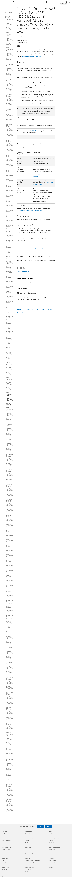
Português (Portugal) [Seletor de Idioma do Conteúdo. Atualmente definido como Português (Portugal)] (7, 875)
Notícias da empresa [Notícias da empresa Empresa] (52, 860)
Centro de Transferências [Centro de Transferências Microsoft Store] (29, 835)
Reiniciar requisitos (38, 56)
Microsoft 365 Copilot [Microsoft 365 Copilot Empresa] (5, 867)
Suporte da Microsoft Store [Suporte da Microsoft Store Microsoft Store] (29, 838)
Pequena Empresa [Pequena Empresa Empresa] (5, 871)
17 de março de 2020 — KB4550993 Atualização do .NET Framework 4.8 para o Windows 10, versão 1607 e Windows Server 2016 (9, 639)
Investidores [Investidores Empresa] (51, 865)
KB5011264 (34, 131)
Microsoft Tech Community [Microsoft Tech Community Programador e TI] (29, 862)
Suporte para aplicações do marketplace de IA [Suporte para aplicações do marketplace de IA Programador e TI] (33, 860)
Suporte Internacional (45, 251)
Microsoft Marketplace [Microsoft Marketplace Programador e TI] (29, 865)
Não (48, 826)
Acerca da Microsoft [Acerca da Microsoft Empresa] (52, 858)
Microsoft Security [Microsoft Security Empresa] (5, 858)
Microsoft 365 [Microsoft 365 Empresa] (4, 865)
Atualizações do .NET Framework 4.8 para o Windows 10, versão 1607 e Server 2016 (8, 14)
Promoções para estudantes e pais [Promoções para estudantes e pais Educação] (54, 847)
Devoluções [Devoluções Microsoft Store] (27, 840)
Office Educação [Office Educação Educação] (51, 842)
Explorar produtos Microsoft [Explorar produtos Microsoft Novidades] (6, 847)
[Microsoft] (6, 2)
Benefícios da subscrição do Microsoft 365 (20, 311)
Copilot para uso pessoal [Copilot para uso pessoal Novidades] (6, 842)
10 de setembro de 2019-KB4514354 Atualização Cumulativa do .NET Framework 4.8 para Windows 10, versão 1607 (9, 752)
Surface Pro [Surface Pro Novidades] (4, 833)
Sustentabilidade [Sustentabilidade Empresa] (51, 867)
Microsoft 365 (22, 1)
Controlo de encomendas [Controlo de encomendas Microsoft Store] (29, 842)
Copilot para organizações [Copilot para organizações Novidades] (6, 840)
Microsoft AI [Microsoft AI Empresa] (4, 855)
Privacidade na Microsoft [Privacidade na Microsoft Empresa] (53, 862)
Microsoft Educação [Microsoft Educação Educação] (52, 833)
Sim (40, 826)
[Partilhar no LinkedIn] (20, 267)
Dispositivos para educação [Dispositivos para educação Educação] (53, 835)
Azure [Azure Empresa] (3, 860)
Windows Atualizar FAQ (48, 245)
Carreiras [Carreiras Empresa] (50, 855)
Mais (31, 1)
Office (27, 1)
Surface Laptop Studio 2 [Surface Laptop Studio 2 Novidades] (6, 838)
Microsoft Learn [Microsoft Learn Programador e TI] (27, 858)
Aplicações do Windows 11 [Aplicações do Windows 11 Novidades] (6, 849)
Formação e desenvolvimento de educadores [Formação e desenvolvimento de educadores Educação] (56, 844)
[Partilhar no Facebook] (18, 267)
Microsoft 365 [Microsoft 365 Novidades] (4, 844)
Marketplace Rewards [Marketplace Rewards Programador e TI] (29, 869)
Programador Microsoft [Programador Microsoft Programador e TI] (29, 855)
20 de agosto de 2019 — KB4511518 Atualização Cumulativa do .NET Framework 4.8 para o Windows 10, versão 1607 (9, 764)
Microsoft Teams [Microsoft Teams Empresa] (4, 869)
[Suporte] (15, 2)
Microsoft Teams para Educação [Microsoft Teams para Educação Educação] (54, 838)
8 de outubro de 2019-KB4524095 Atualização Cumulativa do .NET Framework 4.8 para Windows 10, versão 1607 (9, 727)
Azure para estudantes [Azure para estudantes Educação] (52, 849)
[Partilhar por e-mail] (23, 267)
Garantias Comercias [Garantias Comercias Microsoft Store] (28, 847)
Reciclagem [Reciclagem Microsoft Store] (27, 844)
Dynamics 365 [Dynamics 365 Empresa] (4, 862)
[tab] (21, 293)
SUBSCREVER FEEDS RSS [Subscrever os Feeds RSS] (23, 271)
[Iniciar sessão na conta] (68, 2)
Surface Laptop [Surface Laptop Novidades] (4, 835)
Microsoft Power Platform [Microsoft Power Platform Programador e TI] (29, 867)
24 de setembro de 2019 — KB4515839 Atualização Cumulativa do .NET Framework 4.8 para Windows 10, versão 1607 (9, 739)
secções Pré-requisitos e (28, 56)
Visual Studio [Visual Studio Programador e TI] (27, 871)
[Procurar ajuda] (65, 1)
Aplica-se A (20, 36)
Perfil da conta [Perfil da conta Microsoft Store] (27, 833)
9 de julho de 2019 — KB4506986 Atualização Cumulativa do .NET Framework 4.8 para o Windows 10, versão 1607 (9, 777)
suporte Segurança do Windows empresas (44, 248)
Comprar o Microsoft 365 (40, 1)
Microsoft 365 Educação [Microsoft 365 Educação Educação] (53, 840)
